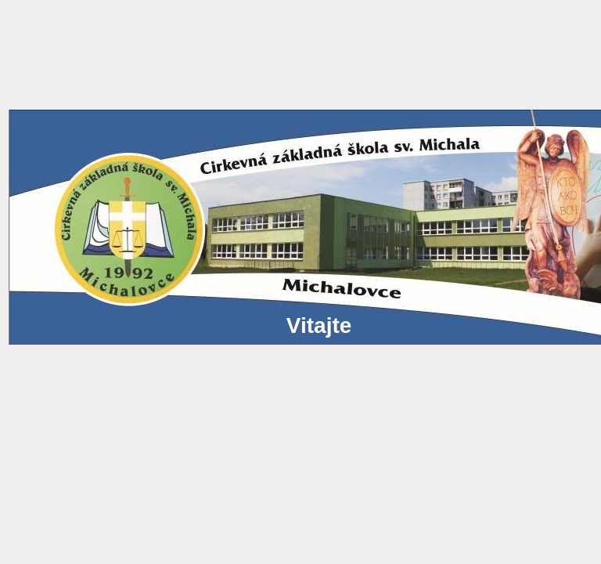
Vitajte (178, 325)
